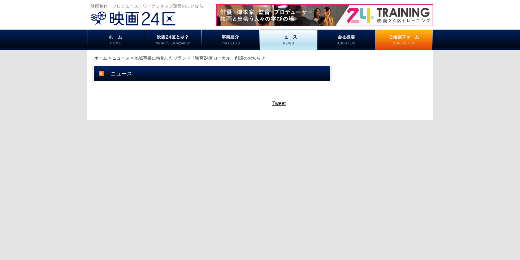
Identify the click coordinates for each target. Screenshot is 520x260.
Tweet (279, 103)
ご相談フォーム (404, 40)
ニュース (288, 40)
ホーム (115, 40)
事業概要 (346, 40)
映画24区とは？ (173, 40)
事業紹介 (231, 40)
